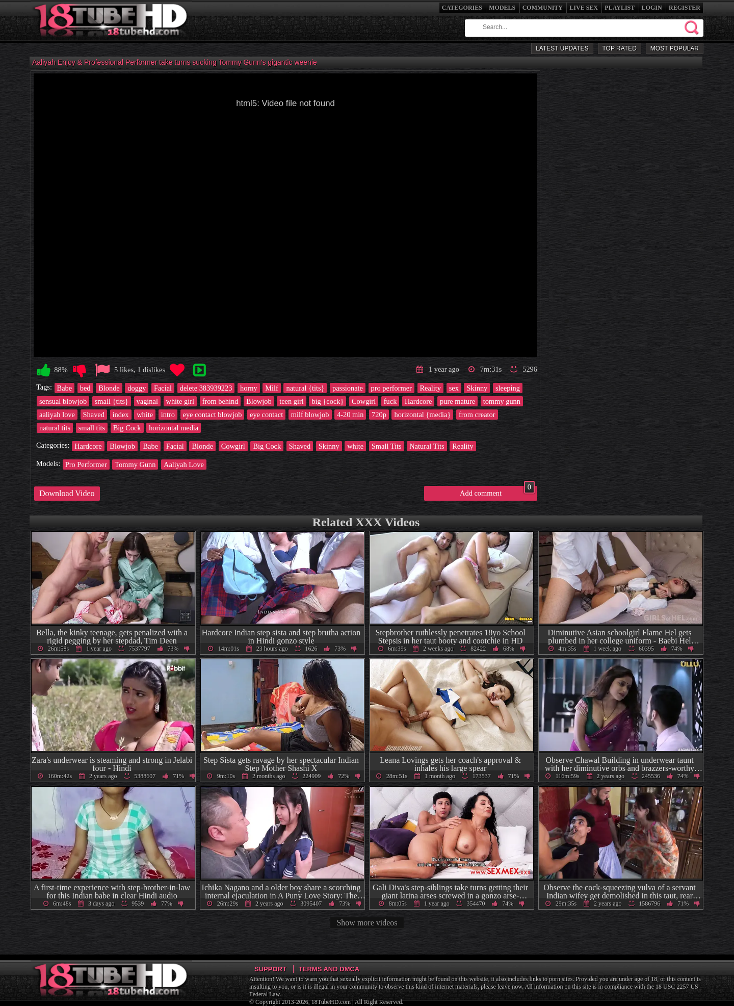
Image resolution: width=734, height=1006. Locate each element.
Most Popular (674, 48)
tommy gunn (501, 401)
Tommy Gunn (135, 464)
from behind (220, 401)
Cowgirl (364, 401)
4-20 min (350, 414)
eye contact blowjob (212, 414)
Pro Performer (86, 464)
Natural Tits (426, 446)
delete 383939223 (206, 388)
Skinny (476, 388)
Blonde (109, 388)
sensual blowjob (63, 401)
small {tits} (111, 401)
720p (379, 414)
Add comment (497, 491)
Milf (271, 388)
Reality (430, 388)
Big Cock (127, 428)
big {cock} (327, 401)
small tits (91, 428)
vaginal (147, 401)
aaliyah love (57, 414)
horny (248, 388)
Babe (64, 388)
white (145, 414)
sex (454, 388)
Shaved (93, 414)
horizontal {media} (422, 414)
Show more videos (366, 922)
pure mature (457, 401)
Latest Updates (562, 48)
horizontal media (173, 428)
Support (270, 969)
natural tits (54, 428)
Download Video (67, 493)
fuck (390, 401)
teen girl (291, 401)
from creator (477, 414)
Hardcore (418, 401)
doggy (136, 388)
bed (85, 388)
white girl (180, 401)
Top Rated (619, 48)
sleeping (507, 388)
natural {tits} (305, 388)
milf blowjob (310, 414)
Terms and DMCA (329, 969)
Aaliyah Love (184, 464)
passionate (347, 388)
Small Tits (387, 446)
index (121, 414)
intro (168, 414)
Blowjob (259, 401)
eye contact (266, 414)
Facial (163, 388)
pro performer (391, 388)
